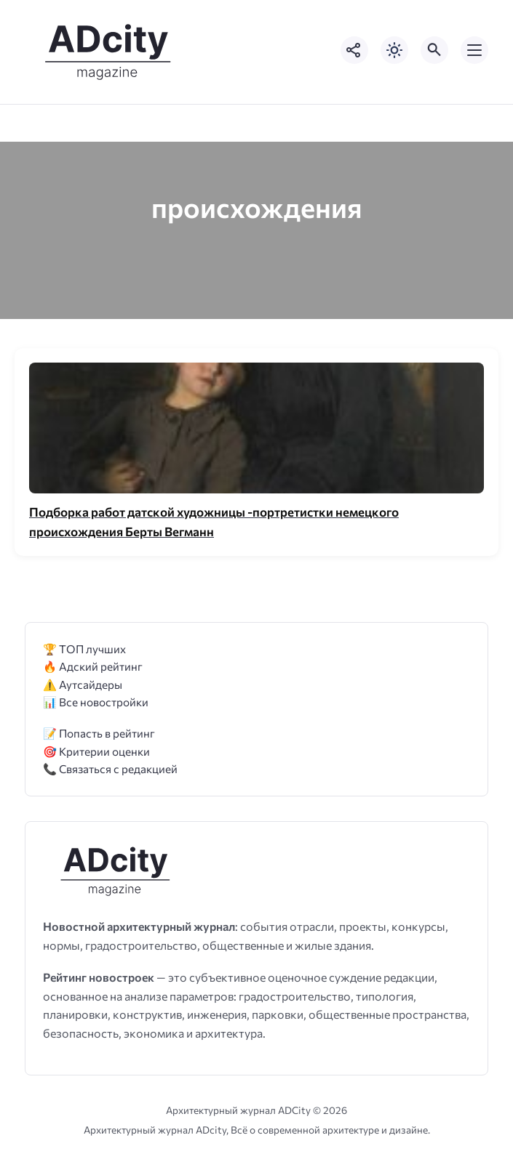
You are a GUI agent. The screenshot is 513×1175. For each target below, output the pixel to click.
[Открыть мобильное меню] (474, 50)
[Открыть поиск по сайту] (434, 50)
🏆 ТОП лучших (84, 648)
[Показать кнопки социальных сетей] (354, 50)
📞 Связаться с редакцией (110, 768)
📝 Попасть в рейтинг (99, 733)
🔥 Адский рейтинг (93, 666)
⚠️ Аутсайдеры (82, 684)
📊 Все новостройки (95, 701)
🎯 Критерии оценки (96, 751)
